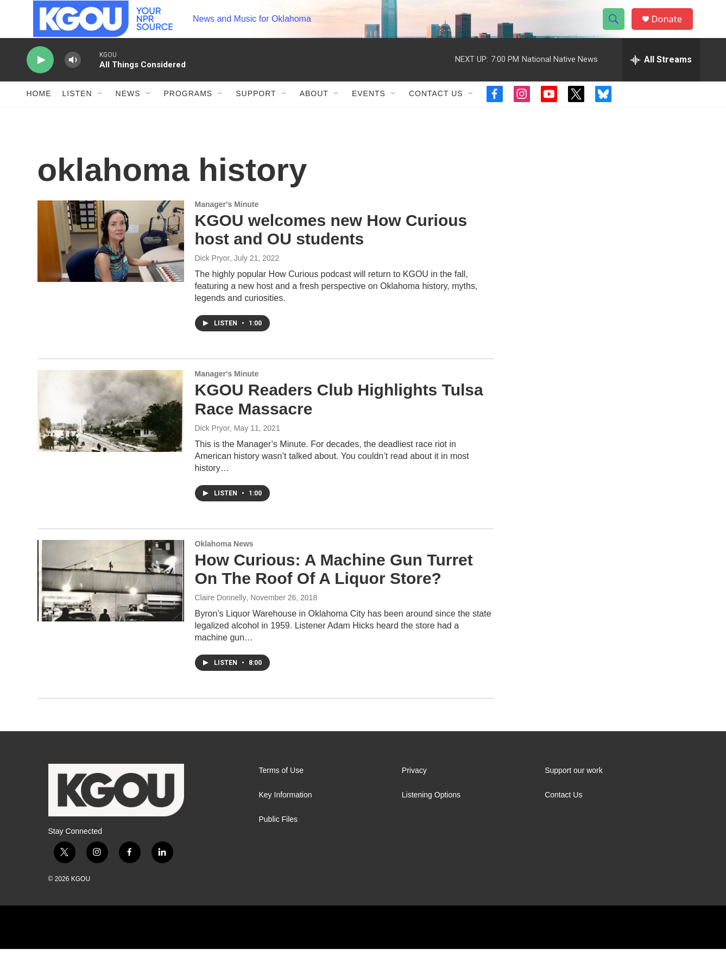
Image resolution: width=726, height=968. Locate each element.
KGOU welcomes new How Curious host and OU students (331, 248)
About (314, 113)
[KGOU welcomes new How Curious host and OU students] (110, 260)
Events (369, 113)
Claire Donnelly (221, 616)
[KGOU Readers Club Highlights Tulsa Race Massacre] (110, 429)
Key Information (285, 814)
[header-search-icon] (617, 29)
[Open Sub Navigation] (100, 113)
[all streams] (661, 78)
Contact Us (436, 113)
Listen (77, 113)
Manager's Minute (227, 223)
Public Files (278, 838)
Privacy (414, 789)
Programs (188, 113)
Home (39, 113)
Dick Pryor (212, 277)
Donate (672, 28)
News (128, 113)
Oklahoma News (224, 562)
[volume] (73, 79)
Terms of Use (281, 789)
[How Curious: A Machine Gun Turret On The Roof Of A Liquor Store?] (110, 599)
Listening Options (431, 814)
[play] (40, 79)
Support (256, 113)
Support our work (574, 789)
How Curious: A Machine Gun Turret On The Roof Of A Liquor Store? (334, 588)
